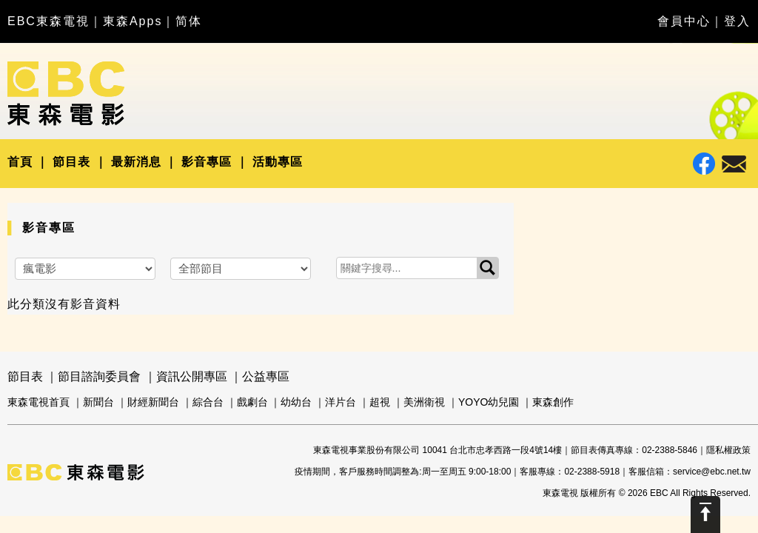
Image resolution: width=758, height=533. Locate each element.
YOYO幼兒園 (488, 402)
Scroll (705, 514)
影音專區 (206, 161)
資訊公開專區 (191, 376)
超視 (379, 402)
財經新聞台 (153, 402)
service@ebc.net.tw (712, 471)
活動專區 (277, 161)
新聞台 (98, 402)
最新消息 (136, 161)
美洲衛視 (424, 402)
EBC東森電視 (48, 21)
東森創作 (553, 402)
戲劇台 (252, 402)
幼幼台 (296, 402)
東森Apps (132, 21)
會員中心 (684, 21)
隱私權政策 (728, 450)
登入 (737, 21)
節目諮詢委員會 (99, 376)
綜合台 (208, 402)
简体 (188, 21)
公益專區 (265, 376)
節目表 (71, 161)
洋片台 (340, 402)
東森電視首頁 (38, 402)
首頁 (20, 161)
